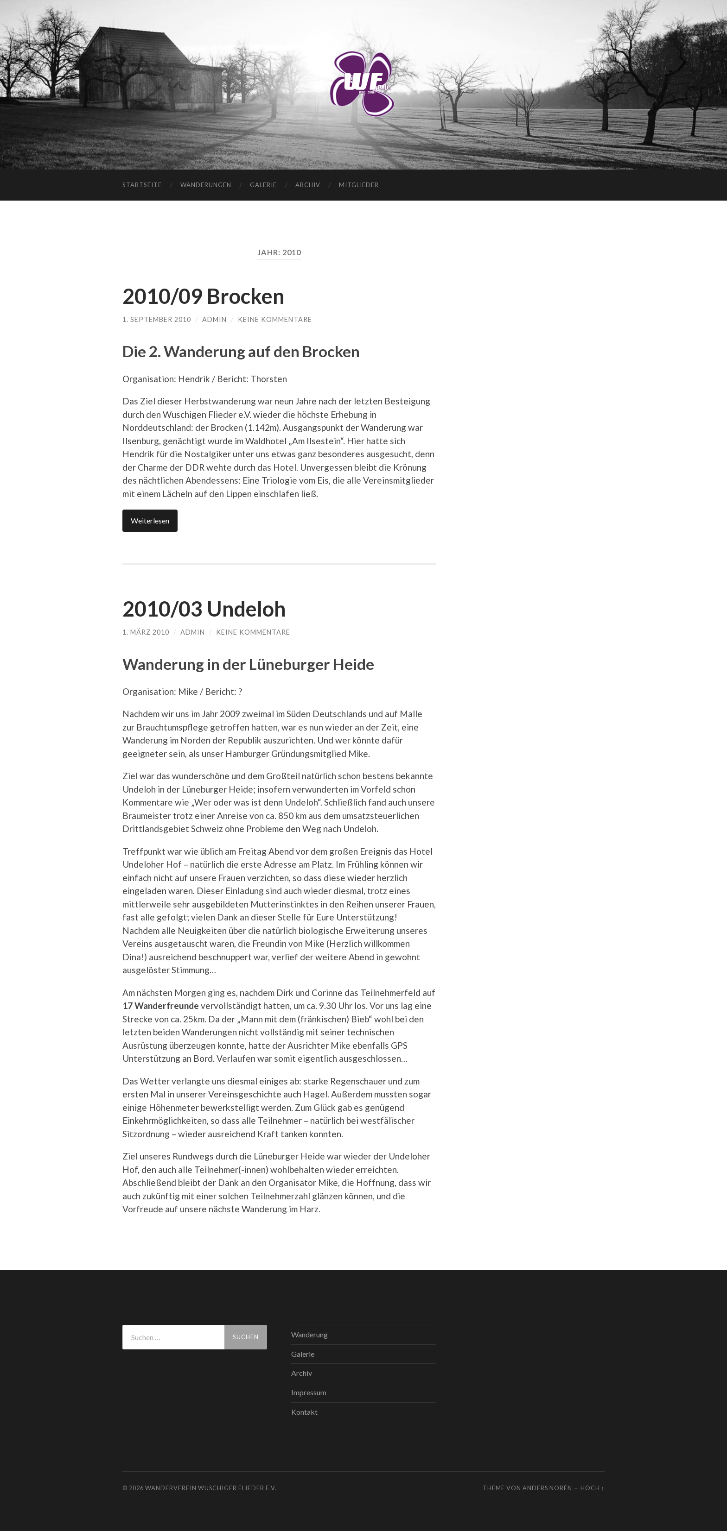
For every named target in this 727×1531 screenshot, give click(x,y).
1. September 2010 (156, 319)
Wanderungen (205, 185)
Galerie (263, 185)
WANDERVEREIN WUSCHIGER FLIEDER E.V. (211, 1488)
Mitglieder (359, 185)
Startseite (142, 185)
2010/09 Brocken (203, 296)
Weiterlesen (150, 520)
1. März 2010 (145, 632)
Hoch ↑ (592, 1488)
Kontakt (304, 1411)
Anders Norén (547, 1488)
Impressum (308, 1392)
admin (214, 319)
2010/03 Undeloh (204, 608)
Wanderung (309, 1334)
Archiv (307, 185)
